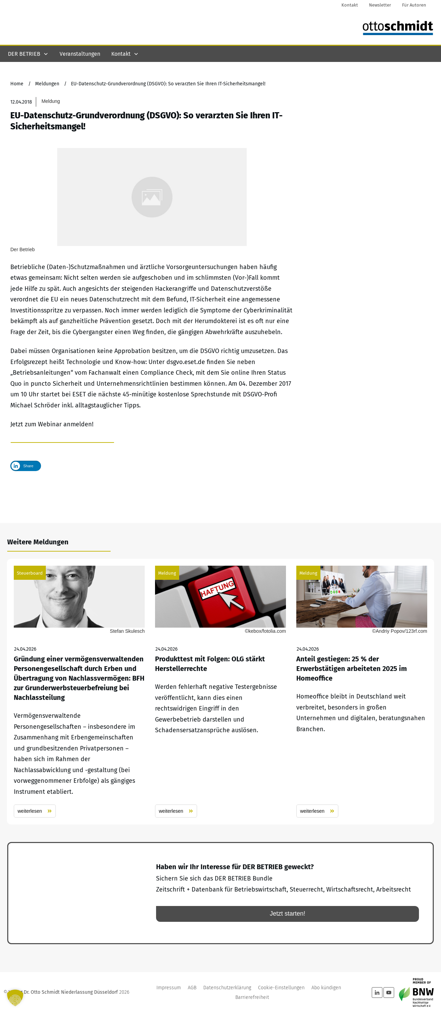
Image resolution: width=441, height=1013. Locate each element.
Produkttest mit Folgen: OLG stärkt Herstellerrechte (220, 692)
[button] (15, 998)
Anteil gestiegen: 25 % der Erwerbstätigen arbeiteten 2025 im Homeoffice (361, 692)
